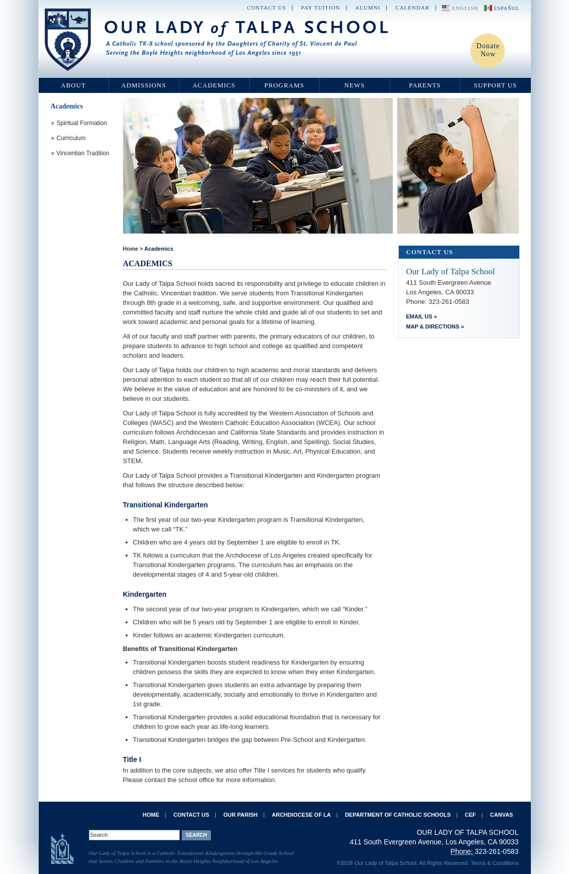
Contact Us (266, 8)
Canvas (501, 815)
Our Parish (240, 815)
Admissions (143, 85)
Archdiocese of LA (301, 815)
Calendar (412, 8)
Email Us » (421, 316)
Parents (425, 85)
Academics (214, 85)
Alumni (367, 8)
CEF (470, 815)
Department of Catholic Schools (397, 815)
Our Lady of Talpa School (217, 39)
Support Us (495, 85)
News (355, 85)
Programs (284, 85)
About (73, 85)
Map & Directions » (435, 326)
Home (131, 249)
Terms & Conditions (494, 863)
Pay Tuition (320, 8)
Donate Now (488, 50)
